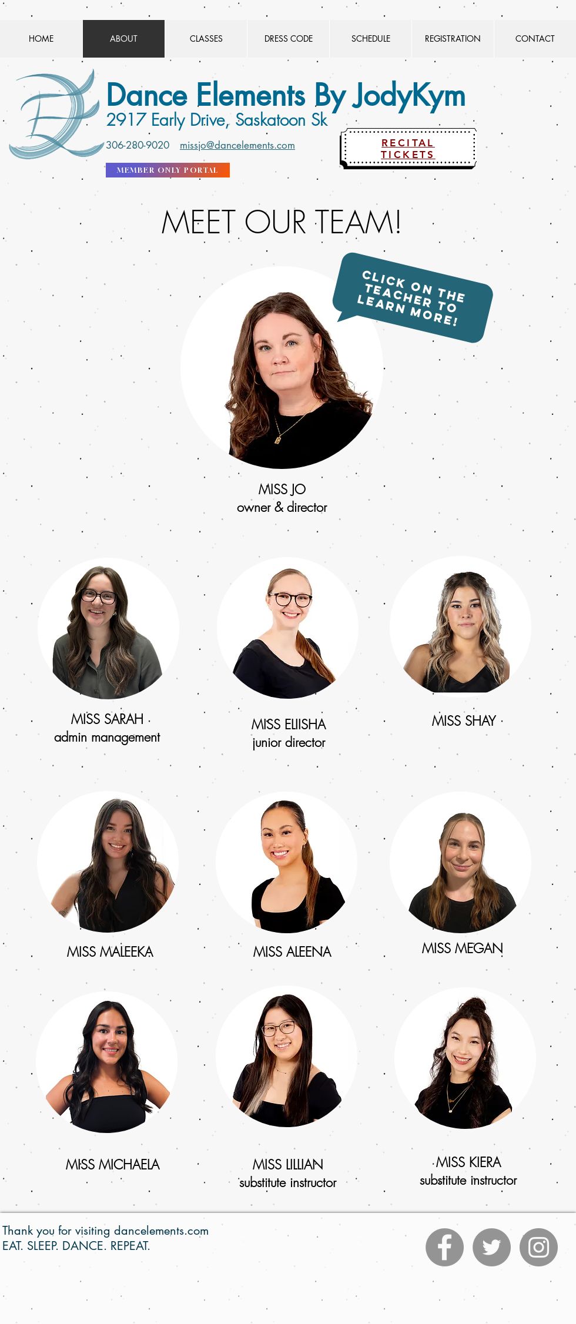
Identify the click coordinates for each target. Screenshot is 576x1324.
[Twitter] (492, 1247)
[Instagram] (539, 1247)
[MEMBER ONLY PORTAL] (168, 170)
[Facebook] (445, 1247)
